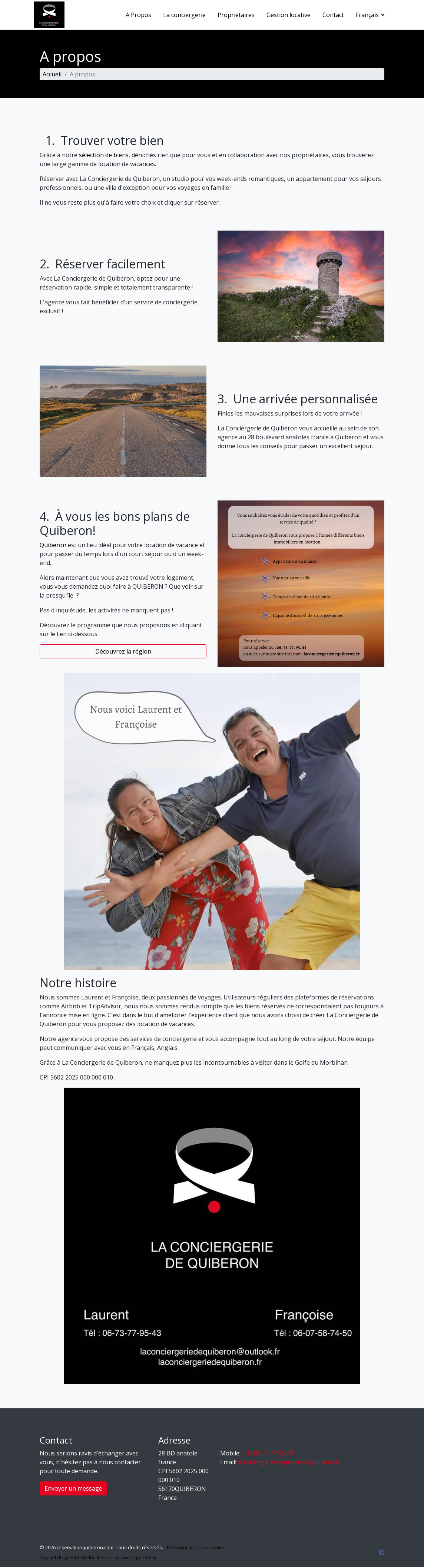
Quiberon (53, 545)
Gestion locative (288, 15)
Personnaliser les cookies (196, 1547)
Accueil (52, 74)
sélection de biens (104, 155)
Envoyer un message (73, 1488)
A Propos (138, 15)
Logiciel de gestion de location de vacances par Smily (98, 1557)
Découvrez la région (123, 651)
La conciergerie (184, 15)
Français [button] (368, 15)
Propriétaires (236, 15)
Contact (333, 15)
